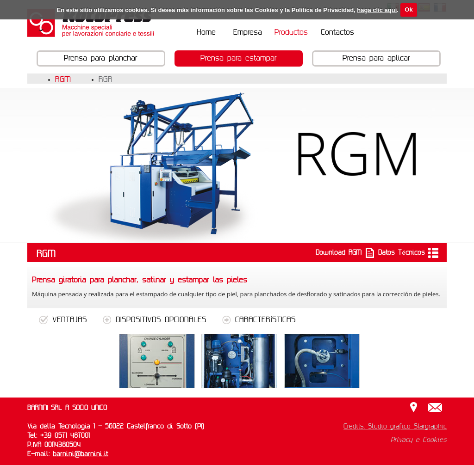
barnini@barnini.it (80, 454)
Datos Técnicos (408, 253)
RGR (105, 79)
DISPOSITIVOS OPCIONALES (156, 320)
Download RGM (345, 253)
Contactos (337, 32)
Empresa (247, 32)
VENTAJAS (63, 320)
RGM (63, 79)
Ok (408, 9)
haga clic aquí (377, 9)
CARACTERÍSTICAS (259, 320)
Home (206, 32)
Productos (291, 32)
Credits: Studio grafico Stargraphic (395, 426)
